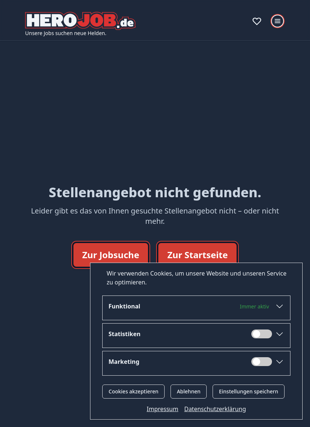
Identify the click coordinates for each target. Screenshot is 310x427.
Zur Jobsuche (111, 255)
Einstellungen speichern (248, 391)
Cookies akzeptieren (133, 391)
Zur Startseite (197, 255)
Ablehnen (188, 391)
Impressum (163, 409)
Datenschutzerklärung (215, 409)
